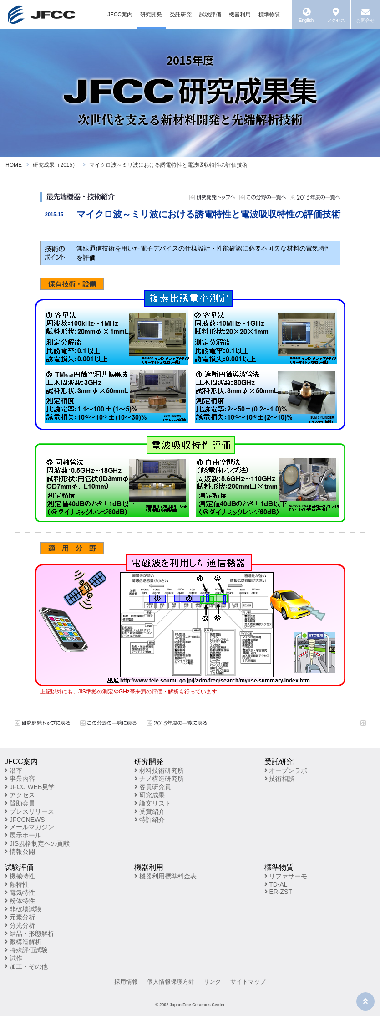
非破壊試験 (23, 909)
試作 (13, 958)
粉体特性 (20, 900)
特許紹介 (149, 819)
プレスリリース (29, 811)
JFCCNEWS (25, 819)
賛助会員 (20, 803)
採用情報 (126, 981)
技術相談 (279, 778)
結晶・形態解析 (29, 933)
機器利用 (240, 14)
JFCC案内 (119, 14)
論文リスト (152, 803)
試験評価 (210, 14)
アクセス (20, 795)
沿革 (13, 770)
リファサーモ (286, 876)
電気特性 (20, 892)
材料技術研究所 (159, 770)
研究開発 (151, 14)
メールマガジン (29, 827)
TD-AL (276, 884)
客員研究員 (152, 786)
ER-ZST (278, 891)
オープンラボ (286, 770)
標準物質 (269, 14)
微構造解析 (23, 941)
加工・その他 (26, 966)
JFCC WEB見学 (30, 786)
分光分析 (20, 925)
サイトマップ (248, 981)
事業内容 (20, 778)
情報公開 (20, 851)
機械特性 (20, 876)
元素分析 (20, 917)
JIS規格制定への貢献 (37, 843)
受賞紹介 (149, 811)
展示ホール (23, 835)
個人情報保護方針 (170, 981)
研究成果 (149, 795)
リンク (212, 981)
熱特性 (17, 884)
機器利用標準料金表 (165, 876)
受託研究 (181, 14)
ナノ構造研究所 (159, 778)
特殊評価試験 (26, 950)
